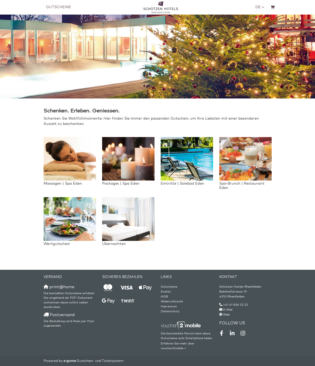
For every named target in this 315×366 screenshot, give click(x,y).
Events (166, 291)
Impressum (169, 306)
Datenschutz (170, 311)
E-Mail (227, 309)
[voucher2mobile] (181, 325)
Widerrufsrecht (172, 301)
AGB (164, 296)
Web (226, 314)
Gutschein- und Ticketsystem (93, 361)
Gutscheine (58, 7)
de (258, 7)
